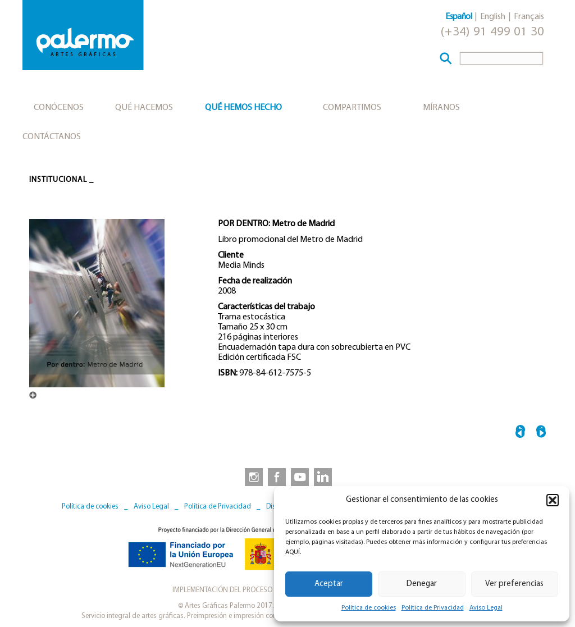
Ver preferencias (514, 584)
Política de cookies (368, 608)
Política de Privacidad (432, 608)
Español (458, 16)
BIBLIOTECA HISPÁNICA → (541, 433)
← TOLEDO (520, 433)
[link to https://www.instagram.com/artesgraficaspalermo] (251, 476)
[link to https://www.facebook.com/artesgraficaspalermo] (275, 476)
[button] (552, 500)
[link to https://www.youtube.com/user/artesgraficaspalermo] (300, 476)
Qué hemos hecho (243, 107)
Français (529, 16)
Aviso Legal (486, 608)
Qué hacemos (144, 107)
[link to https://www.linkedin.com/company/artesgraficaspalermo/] (324, 476)
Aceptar (328, 584)
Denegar (422, 584)
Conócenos (59, 107)
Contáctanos (51, 136)
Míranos (441, 107)
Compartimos (352, 107)
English (492, 16)
